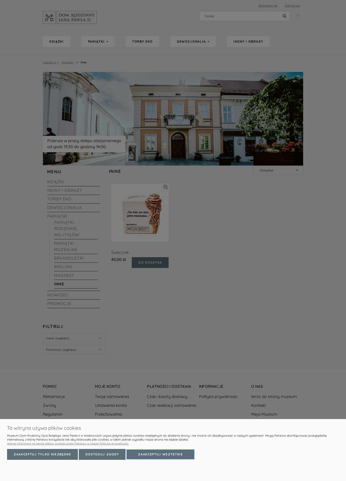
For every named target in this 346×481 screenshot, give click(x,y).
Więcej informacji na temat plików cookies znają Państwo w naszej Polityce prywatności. (68, 443)
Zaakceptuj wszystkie (160, 454)
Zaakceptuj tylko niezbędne (42, 454)
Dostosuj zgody (102, 454)
